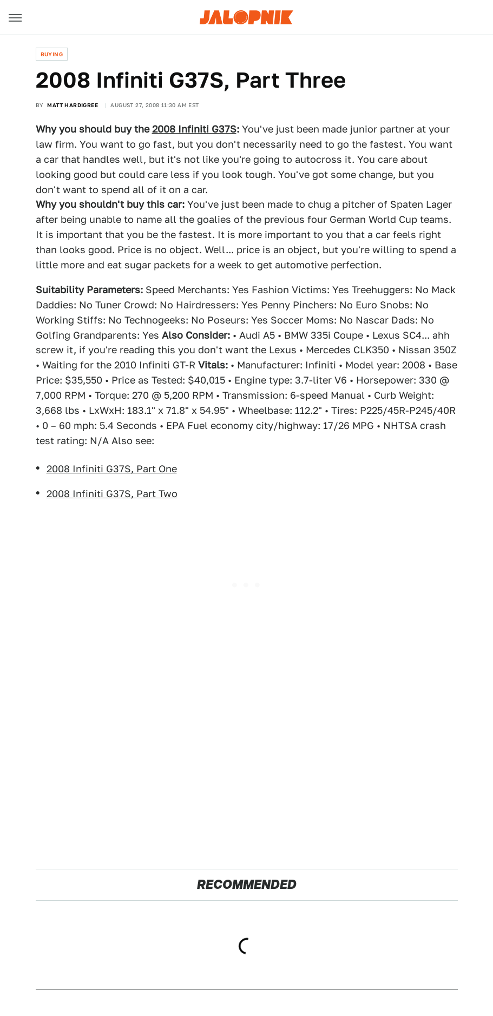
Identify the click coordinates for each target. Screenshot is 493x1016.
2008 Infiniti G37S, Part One (112, 468)
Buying (52, 54)
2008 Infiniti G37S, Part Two (112, 493)
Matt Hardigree (72, 105)
